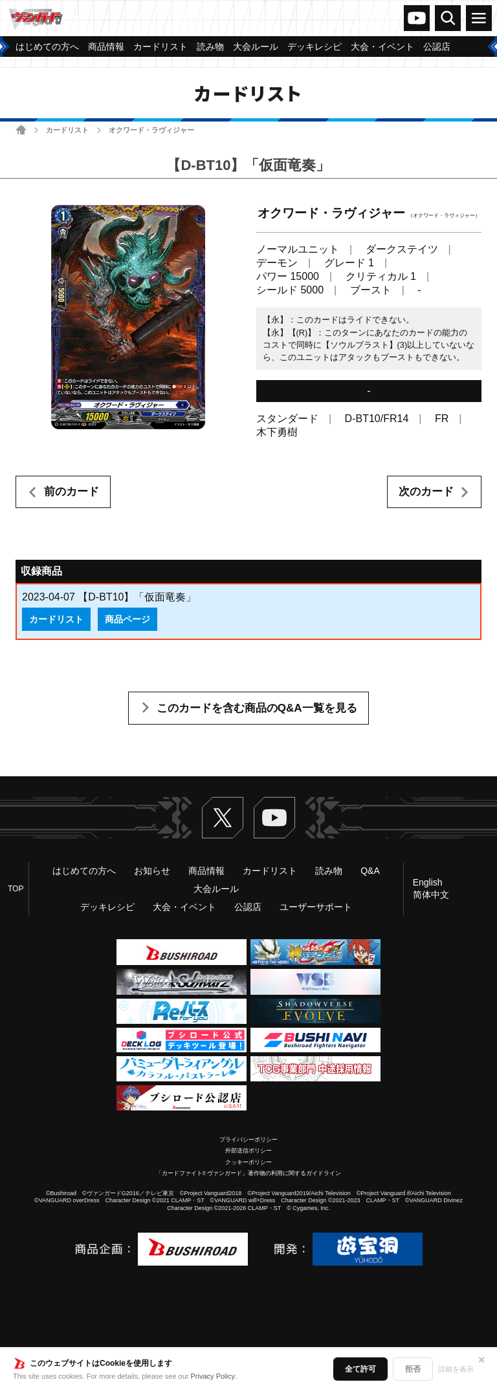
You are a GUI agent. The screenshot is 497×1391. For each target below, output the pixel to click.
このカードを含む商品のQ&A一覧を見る (257, 708)
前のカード (71, 491)
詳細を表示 (456, 1369)
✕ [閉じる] (481, 1360)
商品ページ (127, 619)
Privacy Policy (213, 1376)
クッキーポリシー (248, 1162)
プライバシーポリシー (248, 1139)
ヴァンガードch (417, 18)
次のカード (426, 491)
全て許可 (360, 1369)
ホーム (21, 129)
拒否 (413, 1369)
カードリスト (67, 130)
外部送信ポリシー (248, 1150)
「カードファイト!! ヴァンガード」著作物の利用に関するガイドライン (249, 1173)
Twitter (222, 817)
